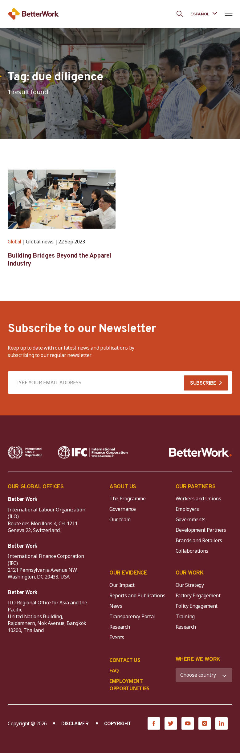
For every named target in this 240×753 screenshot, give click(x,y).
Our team (119, 519)
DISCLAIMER (75, 724)
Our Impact (122, 585)
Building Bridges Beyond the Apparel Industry (59, 260)
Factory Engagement (198, 595)
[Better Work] (200, 452)
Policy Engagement (198, 606)
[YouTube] (187, 723)
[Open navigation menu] (228, 13)
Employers (187, 509)
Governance (122, 509)
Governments (190, 519)
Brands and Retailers (199, 540)
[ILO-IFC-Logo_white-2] (25, 452)
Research (119, 626)
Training (185, 616)
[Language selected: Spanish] (203, 14)
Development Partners (201, 530)
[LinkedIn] (221, 723)
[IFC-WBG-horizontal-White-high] (93, 452)
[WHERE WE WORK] (204, 675)
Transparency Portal (132, 616)
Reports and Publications (137, 595)
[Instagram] (204, 723)
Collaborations (192, 550)
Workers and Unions (198, 498)
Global (14, 242)
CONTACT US (124, 660)
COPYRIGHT (117, 724)
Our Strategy (190, 585)
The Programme (127, 498)
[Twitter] (171, 723)
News (115, 606)
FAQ (114, 670)
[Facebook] (154, 723)
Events (116, 637)
